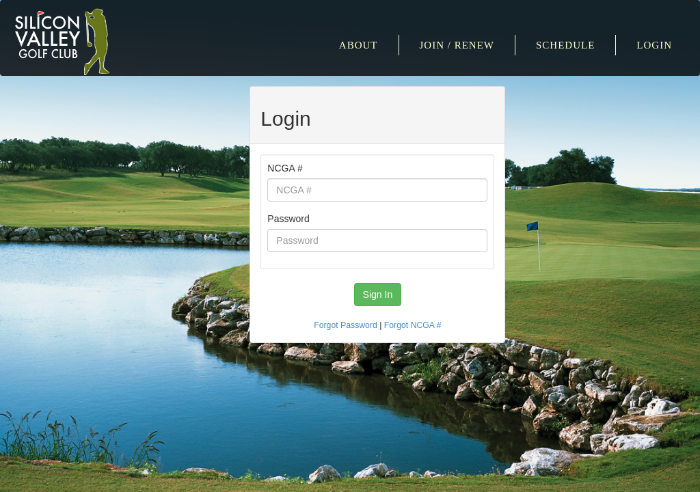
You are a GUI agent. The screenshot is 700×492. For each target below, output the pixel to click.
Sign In (378, 294)
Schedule (565, 45)
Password (288, 218)
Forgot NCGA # (413, 325)
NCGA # (284, 168)
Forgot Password (345, 325)
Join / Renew (457, 45)
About (358, 45)
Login (654, 45)
